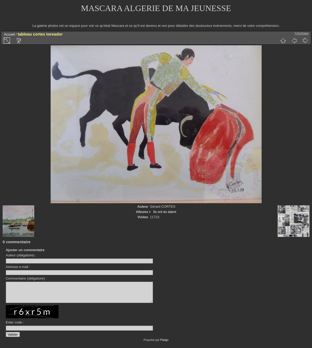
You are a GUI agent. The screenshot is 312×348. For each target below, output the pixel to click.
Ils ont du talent (164, 212)
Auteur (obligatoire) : (21, 255)
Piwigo (164, 343)
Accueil (9, 34)
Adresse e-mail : (18, 267)
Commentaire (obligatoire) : (26, 278)
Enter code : (15, 326)
